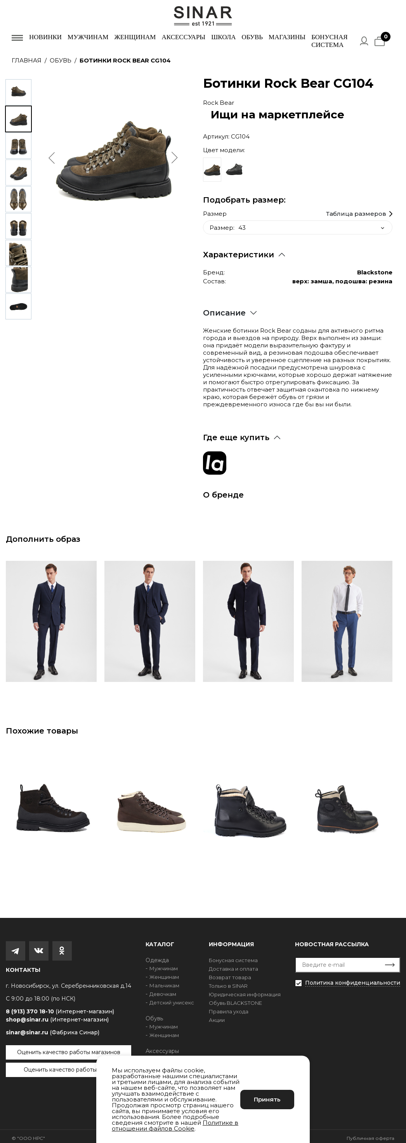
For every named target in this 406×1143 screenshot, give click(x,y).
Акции (217, 1016)
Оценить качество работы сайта (69, 1065)
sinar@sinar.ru (52, 1028)
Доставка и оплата (233, 965)
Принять (267, 1099)
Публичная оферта (370, 1134)
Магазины (287, 37)
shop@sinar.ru (57, 1015)
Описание (224, 309)
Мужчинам (88, 37)
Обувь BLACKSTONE (235, 999)
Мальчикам (164, 981)
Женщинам (135, 37)
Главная (27, 60)
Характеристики (238, 250)
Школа (223, 37)
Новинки (45, 37)
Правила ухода (228, 1007)
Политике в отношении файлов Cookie (175, 1125)
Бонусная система (329, 41)
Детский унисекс (171, 999)
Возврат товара (230, 973)
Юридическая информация (245, 990)
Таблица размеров (356, 209)
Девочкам (162, 990)
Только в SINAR (228, 982)
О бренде (223, 491)
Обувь (252, 37)
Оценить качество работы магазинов (68, 1048)
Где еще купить (236, 433)
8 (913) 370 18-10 (60, 1007)
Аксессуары (183, 37)
